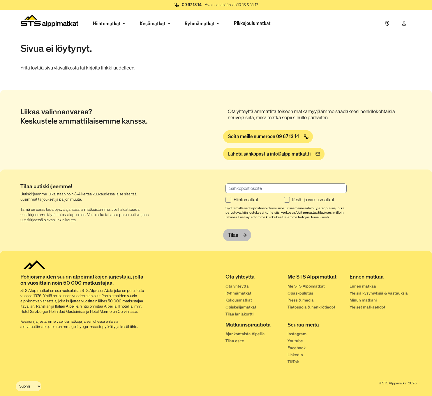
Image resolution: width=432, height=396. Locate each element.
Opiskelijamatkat (240, 307)
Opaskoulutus (300, 293)
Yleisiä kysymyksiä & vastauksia (379, 293)
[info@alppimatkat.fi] (274, 154)
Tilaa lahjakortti (239, 314)
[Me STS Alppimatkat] (319, 278)
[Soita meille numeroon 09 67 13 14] (268, 136)
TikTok (293, 361)
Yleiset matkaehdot (367, 307)
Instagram (297, 333)
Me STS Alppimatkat (306, 286)
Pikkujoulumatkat (252, 23)
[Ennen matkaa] (381, 278)
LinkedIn (295, 354)
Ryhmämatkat (238, 293)
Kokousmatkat (238, 300)
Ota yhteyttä (237, 286)
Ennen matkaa (363, 286)
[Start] (49, 22)
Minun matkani (363, 300)
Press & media (301, 300)
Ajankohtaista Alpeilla (245, 333)
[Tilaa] (237, 235)
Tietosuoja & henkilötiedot (311, 307)
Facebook (297, 347)
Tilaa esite (234, 340)
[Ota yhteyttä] (256, 278)
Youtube (295, 340)
